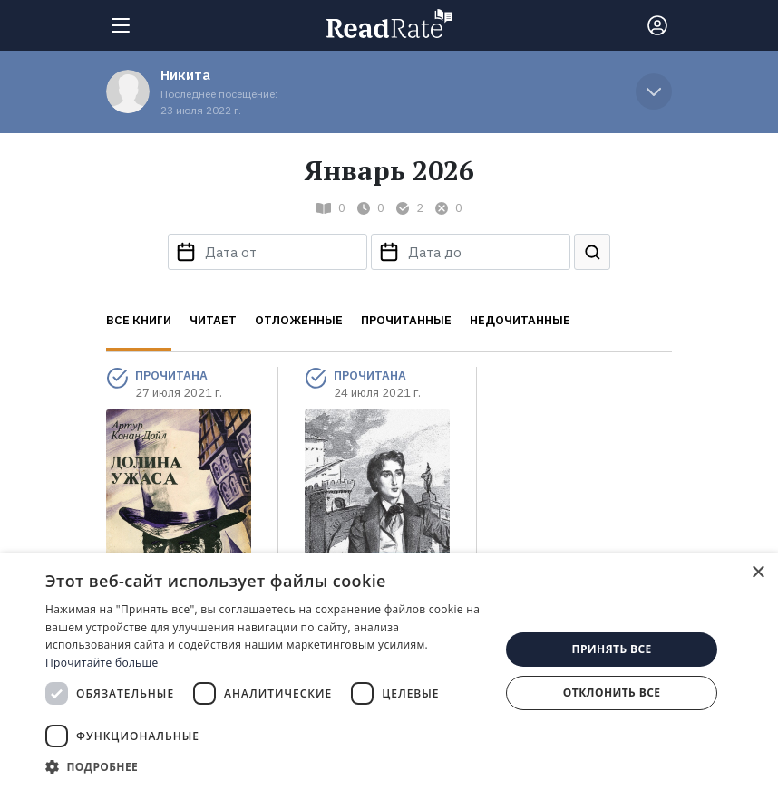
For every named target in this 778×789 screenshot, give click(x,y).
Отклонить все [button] (611, 692)
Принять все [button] (612, 649)
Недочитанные (520, 320)
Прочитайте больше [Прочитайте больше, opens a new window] (101, 662)
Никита (185, 74)
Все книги (138, 320)
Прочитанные (406, 320)
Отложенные (299, 320)
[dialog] (389, 671)
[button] (265, 766)
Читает (213, 320)
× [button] (757, 573)
